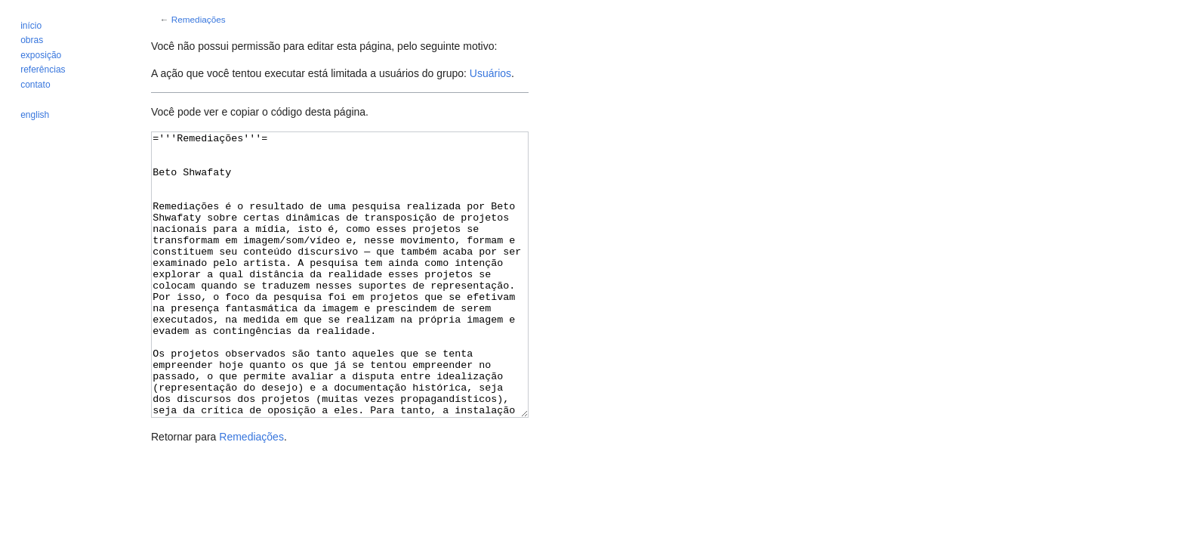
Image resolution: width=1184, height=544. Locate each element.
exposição (40, 55)
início (31, 25)
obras (31, 40)
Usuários (490, 73)
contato (35, 84)
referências (42, 69)
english (34, 115)
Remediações (198, 19)
